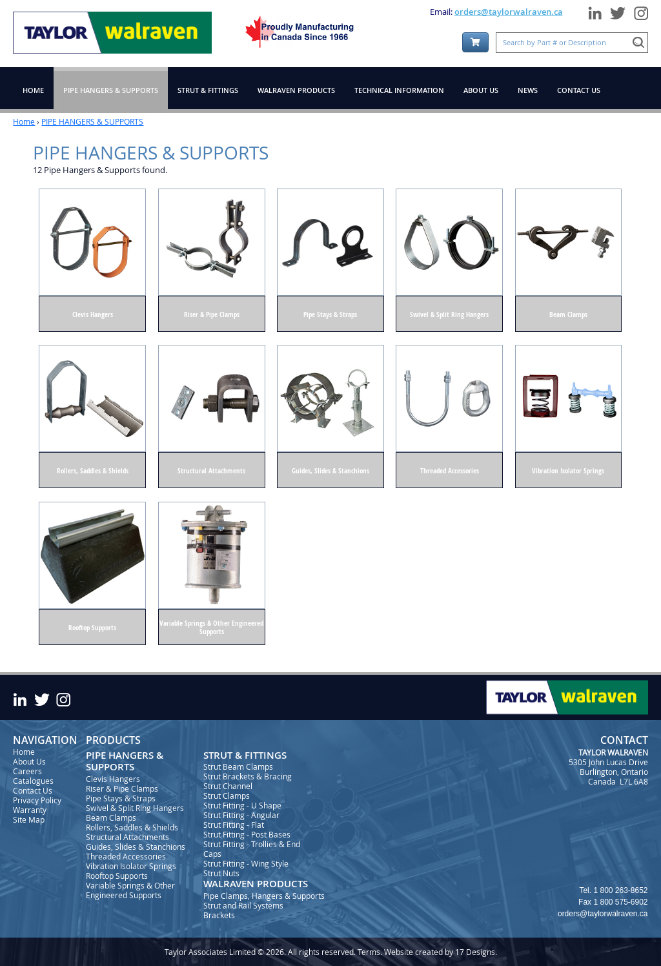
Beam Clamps (111, 817)
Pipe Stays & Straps (121, 798)
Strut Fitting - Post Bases (246, 834)
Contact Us (32, 790)
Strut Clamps (226, 795)
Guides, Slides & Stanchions (135, 846)
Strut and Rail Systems (243, 905)
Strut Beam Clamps (238, 766)
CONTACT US (578, 90)
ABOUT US (480, 90)
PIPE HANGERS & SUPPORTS (92, 121)
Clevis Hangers (113, 779)
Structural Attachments (127, 837)
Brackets (219, 915)
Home (24, 121)
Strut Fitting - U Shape (242, 805)
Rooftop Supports (117, 875)
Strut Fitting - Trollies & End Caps (251, 849)
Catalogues (33, 781)
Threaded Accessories (126, 856)
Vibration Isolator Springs (131, 866)
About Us (29, 761)
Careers (27, 771)
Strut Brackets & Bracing (247, 776)
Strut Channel (227, 786)
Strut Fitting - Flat (233, 824)
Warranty (29, 810)
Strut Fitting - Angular (241, 815)
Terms (369, 952)
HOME (33, 90)
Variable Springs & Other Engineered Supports (130, 890)
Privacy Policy (37, 800)
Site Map (29, 819)
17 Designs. (476, 952)
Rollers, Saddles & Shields (132, 827)
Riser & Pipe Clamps (122, 788)
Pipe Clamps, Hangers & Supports (264, 895)
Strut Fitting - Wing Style (246, 863)
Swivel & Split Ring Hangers (135, 808)
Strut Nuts (221, 873)
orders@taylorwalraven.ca (508, 11)
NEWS (528, 90)
